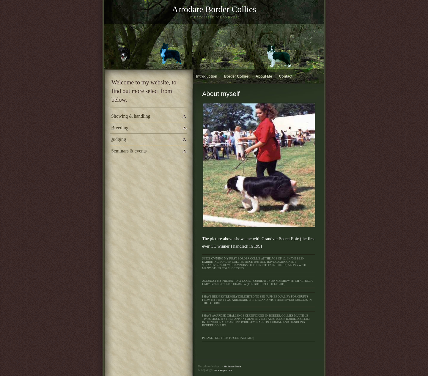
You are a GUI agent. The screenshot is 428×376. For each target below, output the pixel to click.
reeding (119, 127)
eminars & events (129, 150)
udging (118, 139)
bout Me (264, 76)
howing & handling (130, 116)
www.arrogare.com (223, 370)
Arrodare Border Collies (214, 9)
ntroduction (206, 76)
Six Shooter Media (232, 366)
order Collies (236, 76)
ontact (285, 76)
